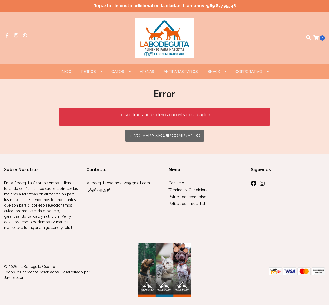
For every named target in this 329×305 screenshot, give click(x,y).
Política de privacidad (186, 204)
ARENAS (147, 71)
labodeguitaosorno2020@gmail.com (118, 183)
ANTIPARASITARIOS (181, 71)
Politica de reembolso (187, 197)
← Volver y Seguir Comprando (164, 135)
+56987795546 (98, 190)
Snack (214, 71)
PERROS (88, 71)
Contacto (176, 183)
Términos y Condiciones (189, 190)
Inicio (66, 71)
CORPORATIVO (248, 71)
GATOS (117, 71)
